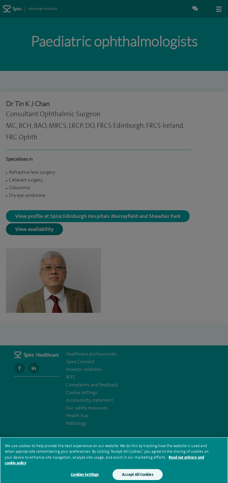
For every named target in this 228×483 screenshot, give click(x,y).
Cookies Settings (85, 477)
